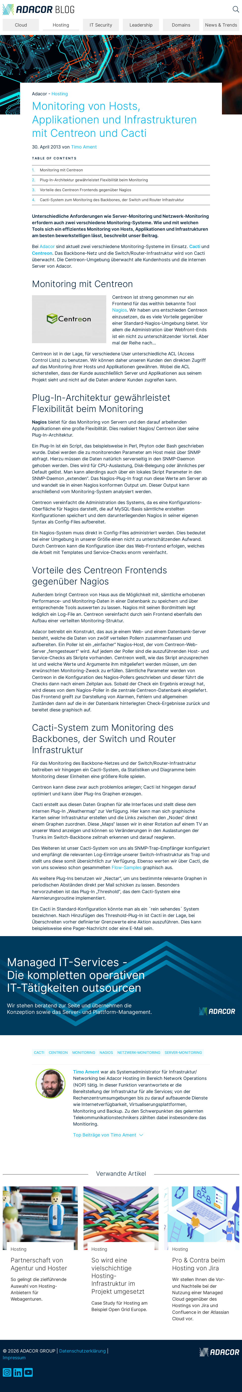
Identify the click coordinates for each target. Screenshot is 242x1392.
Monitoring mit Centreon (61, 170)
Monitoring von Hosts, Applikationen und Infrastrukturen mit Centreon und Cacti (114, 119)
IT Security (101, 25)
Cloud (21, 25)
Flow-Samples (127, 867)
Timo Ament (84, 146)
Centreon (58, 1053)
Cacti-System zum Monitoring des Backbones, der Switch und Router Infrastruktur (112, 199)
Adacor (47, 246)
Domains (181, 25)
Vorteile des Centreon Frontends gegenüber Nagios (85, 189)
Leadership (141, 25)
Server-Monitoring (183, 1053)
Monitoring (83, 1053)
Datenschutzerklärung (82, 1351)
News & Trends (221, 25)
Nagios (119, 310)
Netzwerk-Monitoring (138, 1053)
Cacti (39, 1053)
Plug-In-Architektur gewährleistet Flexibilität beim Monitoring (94, 180)
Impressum (14, 1357)
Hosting (61, 25)
